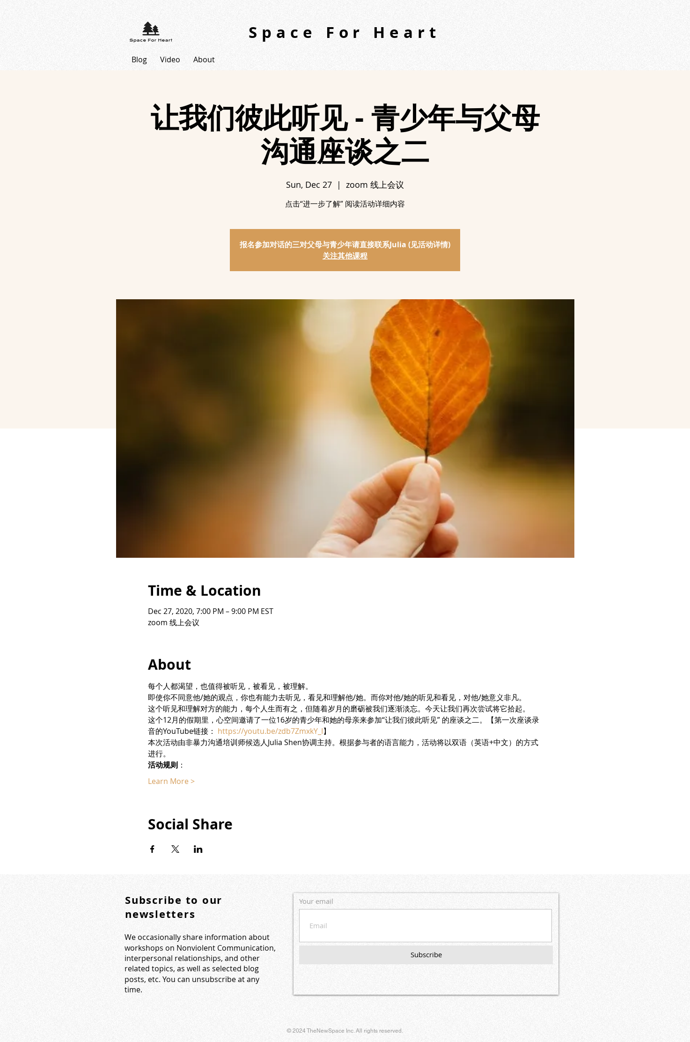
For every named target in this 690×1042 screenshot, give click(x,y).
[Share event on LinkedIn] (198, 849)
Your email (316, 901)
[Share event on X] (175, 849)
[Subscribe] (426, 955)
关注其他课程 (345, 256)
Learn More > (171, 781)
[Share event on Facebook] (152, 849)
